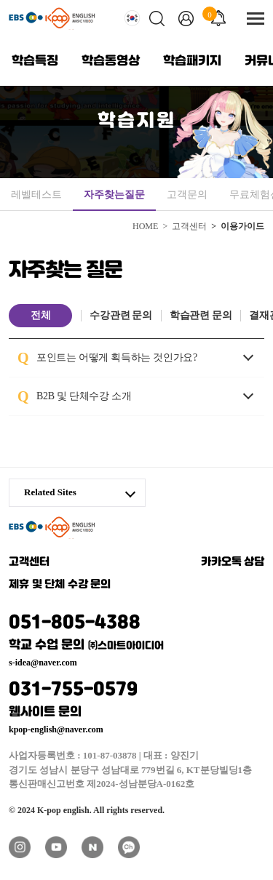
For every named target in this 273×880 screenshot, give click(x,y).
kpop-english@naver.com (56, 729)
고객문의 (187, 194)
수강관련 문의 (120, 315)
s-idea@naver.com (43, 662)
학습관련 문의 (201, 315)
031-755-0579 (136, 697)
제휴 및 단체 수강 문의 (60, 585)
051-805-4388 (136, 630)
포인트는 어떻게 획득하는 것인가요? (136, 356)
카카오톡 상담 (233, 562)
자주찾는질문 (114, 194)
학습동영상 (111, 61)
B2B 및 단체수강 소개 (103, 394)
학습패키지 (192, 61)
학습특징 (35, 61)
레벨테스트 (36, 194)
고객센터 (29, 562)
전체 (40, 315)
